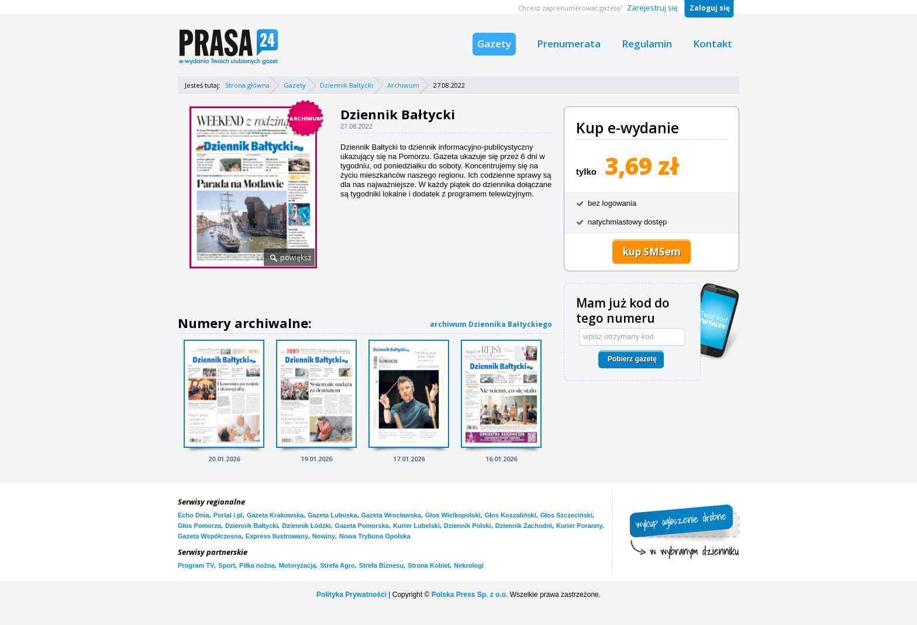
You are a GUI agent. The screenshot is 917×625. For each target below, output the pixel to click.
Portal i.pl (228, 515)
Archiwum (403, 85)
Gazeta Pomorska (362, 525)
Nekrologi (469, 565)
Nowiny (323, 536)
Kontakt (712, 43)
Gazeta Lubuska (332, 515)
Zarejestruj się (652, 7)
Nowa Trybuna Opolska (375, 536)
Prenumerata (569, 43)
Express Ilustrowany (277, 536)
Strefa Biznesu (381, 565)
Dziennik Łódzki (306, 525)
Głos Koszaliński (510, 515)
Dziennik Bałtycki (346, 85)
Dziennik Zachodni (523, 525)
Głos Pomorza (199, 525)
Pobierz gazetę (632, 359)
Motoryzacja (297, 565)
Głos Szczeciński (566, 515)
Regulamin (647, 43)
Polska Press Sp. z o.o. (470, 595)
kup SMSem (652, 251)
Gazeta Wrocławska (391, 515)
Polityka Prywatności (351, 595)
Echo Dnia (193, 515)
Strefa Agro (337, 565)
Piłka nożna (257, 565)
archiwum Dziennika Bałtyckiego (491, 324)
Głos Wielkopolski (453, 515)
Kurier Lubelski (416, 525)
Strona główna (247, 85)
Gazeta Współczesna (210, 536)
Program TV (196, 565)
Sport (226, 565)
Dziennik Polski (467, 525)
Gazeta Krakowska (275, 515)
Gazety (494, 43)
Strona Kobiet (429, 565)
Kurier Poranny (579, 525)
